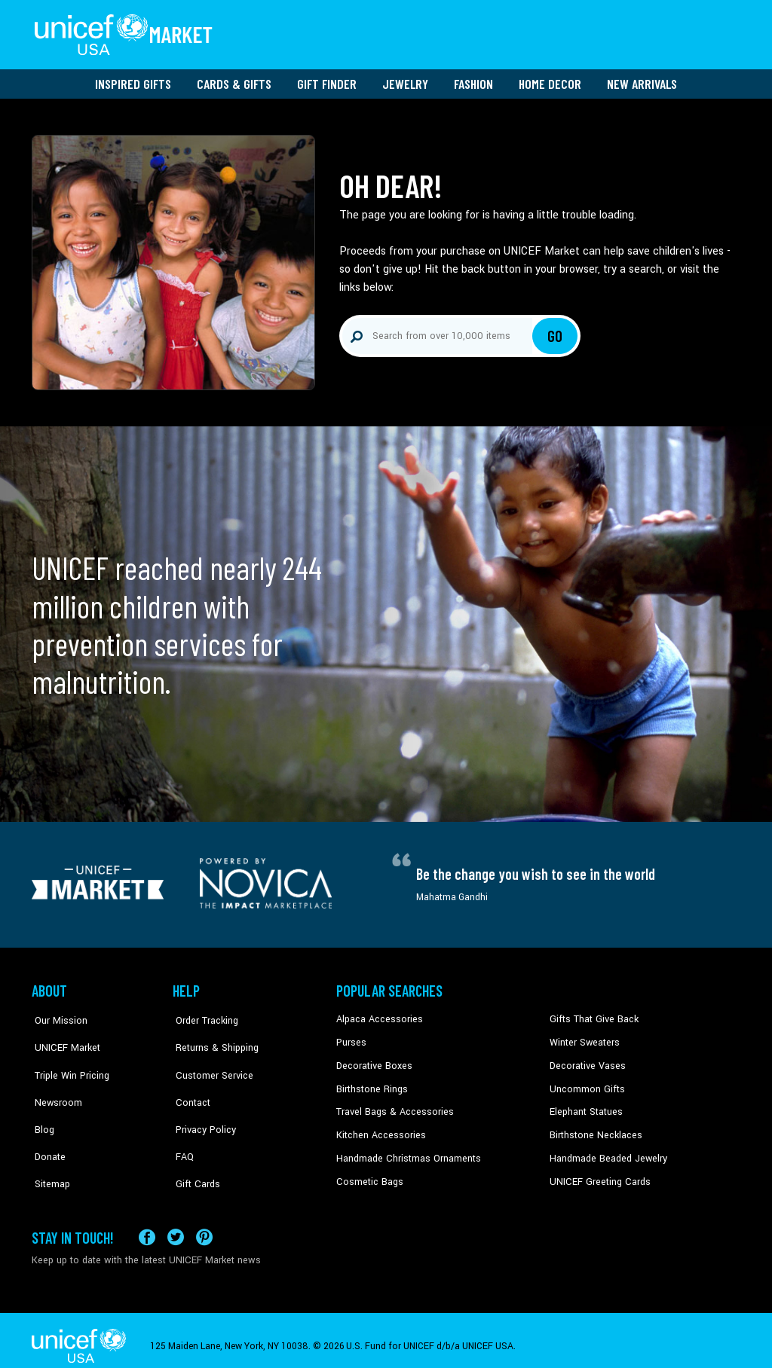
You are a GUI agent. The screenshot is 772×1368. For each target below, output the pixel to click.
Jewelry (405, 79)
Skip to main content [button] (386, 0)
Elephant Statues (585, 1106)
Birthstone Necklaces (593, 1129)
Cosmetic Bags (368, 1175)
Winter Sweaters (583, 1037)
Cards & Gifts (234, 79)
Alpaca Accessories (377, 1014)
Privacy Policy (202, 1106)
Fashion (473, 79)
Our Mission (57, 1014)
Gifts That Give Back (591, 1014)
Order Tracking (203, 1014)
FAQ (182, 1129)
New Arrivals (642, 79)
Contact (189, 1083)
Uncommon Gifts (586, 1083)
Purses (351, 1037)
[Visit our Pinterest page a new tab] (204, 1225)
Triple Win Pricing (67, 1060)
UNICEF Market (62, 1037)
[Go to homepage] (126, 32)
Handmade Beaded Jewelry (605, 1152)
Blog (41, 1106)
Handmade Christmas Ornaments (406, 1152)
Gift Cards (194, 1152)
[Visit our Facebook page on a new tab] (147, 1225)
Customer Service (209, 1060)
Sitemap (49, 1152)
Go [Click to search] (555, 331)
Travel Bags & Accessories (391, 1106)
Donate (47, 1129)
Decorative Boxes (372, 1060)
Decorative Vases (586, 1060)
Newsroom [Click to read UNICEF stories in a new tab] (55, 1083)
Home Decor (550, 79)
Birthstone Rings (371, 1083)
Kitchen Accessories (378, 1129)
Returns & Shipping (213, 1037)
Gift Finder (327, 79)
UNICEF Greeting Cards (597, 1175)
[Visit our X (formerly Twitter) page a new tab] (176, 1225)
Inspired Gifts (133, 79)
